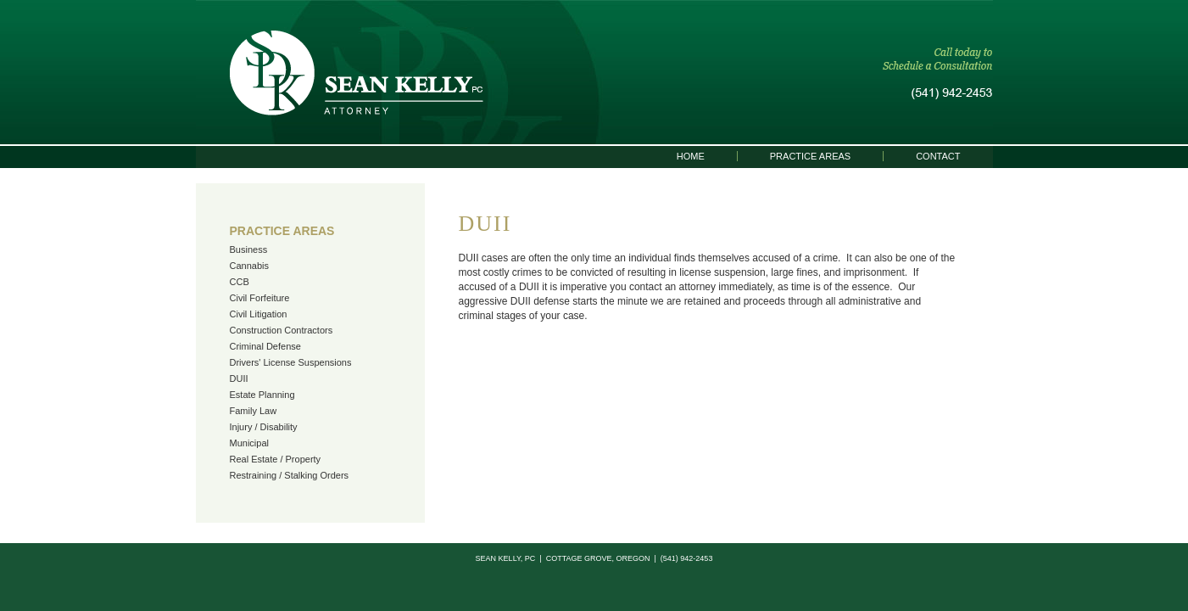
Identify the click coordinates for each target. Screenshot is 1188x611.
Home (691, 156)
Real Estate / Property (275, 459)
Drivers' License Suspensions (291, 362)
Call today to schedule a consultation (938, 73)
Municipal (249, 443)
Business (249, 249)
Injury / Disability (264, 427)
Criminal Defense (265, 346)
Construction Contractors (281, 330)
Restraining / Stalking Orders (289, 475)
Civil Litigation (258, 314)
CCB (239, 282)
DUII (239, 378)
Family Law (253, 411)
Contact (938, 156)
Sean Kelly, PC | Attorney (356, 73)
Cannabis (249, 266)
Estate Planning (262, 395)
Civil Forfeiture (260, 298)
